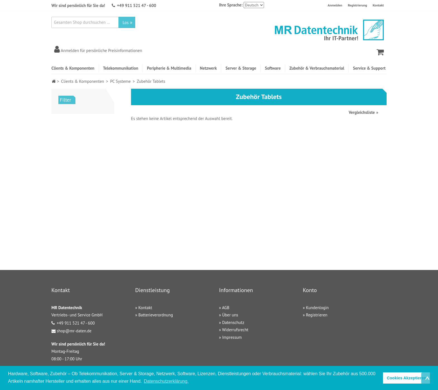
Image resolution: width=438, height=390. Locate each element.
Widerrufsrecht (235, 329)
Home (54, 81)
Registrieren (316, 315)
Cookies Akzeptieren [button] (406, 378)
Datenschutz (233, 322)
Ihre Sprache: (230, 5)
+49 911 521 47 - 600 (136, 5)
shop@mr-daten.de (74, 330)
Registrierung (357, 5)
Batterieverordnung (155, 315)
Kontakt (378, 5)
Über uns (230, 315)
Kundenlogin (317, 307)
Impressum (232, 337)
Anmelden (335, 5)
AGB (225, 307)
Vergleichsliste (362, 112)
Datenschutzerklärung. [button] (166, 381)
